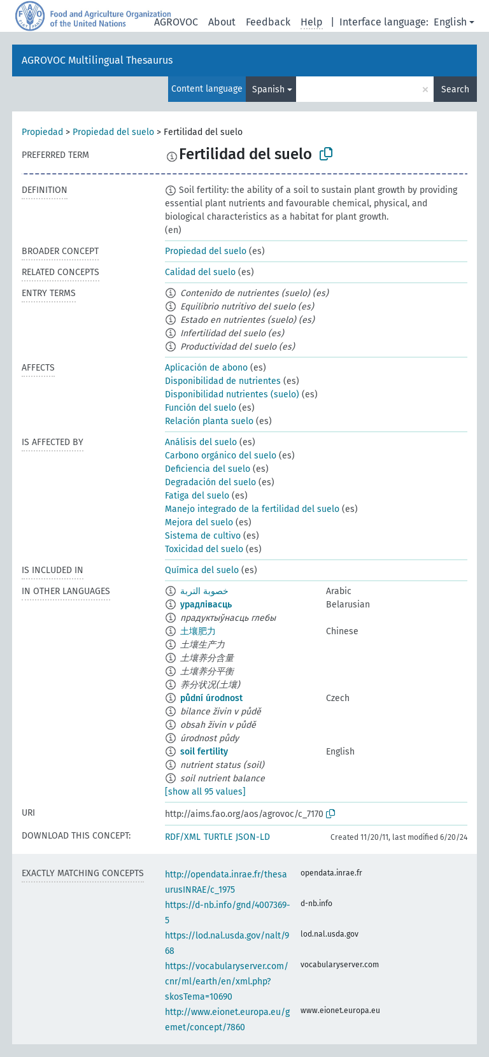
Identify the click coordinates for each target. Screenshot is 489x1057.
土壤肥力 (198, 631)
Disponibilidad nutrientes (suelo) (232, 394)
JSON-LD (253, 837)
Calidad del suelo (200, 272)
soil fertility (204, 751)
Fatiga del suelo (197, 495)
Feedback (268, 22)
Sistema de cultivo (203, 535)
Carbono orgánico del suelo (220, 455)
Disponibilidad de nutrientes (223, 381)
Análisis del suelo (201, 442)
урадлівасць (206, 604)
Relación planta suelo (209, 421)
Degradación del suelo (210, 482)
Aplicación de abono (206, 367)
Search (455, 89)
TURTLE (218, 837)
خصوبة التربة (204, 591)
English (450, 22)
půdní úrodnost (211, 698)
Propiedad (42, 132)
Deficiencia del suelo (207, 469)
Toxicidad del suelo (204, 549)
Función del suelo (200, 407)
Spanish (268, 89)
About (222, 22)
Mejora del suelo (199, 522)
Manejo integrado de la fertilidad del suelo (252, 509)
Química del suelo (202, 570)
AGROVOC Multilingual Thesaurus (97, 60)
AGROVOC (176, 22)
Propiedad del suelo (113, 132)
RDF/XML (183, 837)
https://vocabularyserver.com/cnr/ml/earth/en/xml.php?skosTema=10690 (226, 981)
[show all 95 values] (205, 791)
